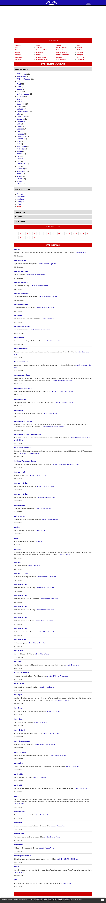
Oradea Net (18, 823)
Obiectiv (17, 249)
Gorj (18, 131)
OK (102, 900)
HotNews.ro (39, 52)
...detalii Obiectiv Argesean (47, 264)
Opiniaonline (18, 763)
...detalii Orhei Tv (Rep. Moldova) (66, 859)
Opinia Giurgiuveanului (22, 741)
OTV (15, 880)
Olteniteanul (18, 662)
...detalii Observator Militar (64, 402)
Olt (18, 156)
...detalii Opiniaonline (72, 766)
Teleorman (21, 171)
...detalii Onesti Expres (46, 687)
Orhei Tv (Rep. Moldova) (22, 856)
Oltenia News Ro (20, 640)
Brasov (19, 101)
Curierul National (61, 47)
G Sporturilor (60, 50)
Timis (19, 174)
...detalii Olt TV (39, 541)
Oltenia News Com (20, 584)
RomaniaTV (60, 57)
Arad (19, 84)
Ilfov (18, 144)
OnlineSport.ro (19, 695)
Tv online (18, 59)
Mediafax (18, 54)
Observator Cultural (21, 349)
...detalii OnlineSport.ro (61, 700)
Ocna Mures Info (20, 472)
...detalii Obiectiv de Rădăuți (38, 286)
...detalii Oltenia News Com (45, 588)
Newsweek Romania (62, 54)
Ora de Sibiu (18, 774)
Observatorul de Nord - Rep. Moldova (27, 434)
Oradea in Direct (19, 811)
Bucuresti (20, 104)
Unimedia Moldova (41, 59)
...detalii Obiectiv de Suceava (47, 297)
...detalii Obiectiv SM (48, 319)
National (38, 54)
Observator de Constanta (23, 388)
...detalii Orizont (19, 872)
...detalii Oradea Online (52, 837)
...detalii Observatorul (49, 413)
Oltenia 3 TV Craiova (21, 573)
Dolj (18, 124)
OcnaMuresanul (19, 505)
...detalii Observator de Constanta (62, 391)
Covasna (20, 119)
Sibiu (19, 166)
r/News (19, 204)
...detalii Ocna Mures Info (37, 475)
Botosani (20, 96)
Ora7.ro (16, 796)
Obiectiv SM (18, 315)
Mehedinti (21, 149)
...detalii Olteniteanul (72, 665)
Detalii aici (79, 899)
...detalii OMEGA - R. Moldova (57, 676)
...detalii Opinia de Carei (50, 733)
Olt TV (16, 538)
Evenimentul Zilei (41, 50)
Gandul (17, 52)
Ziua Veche (80, 59)
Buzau (19, 106)
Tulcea (19, 176)
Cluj (18, 114)
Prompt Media (22, 202)
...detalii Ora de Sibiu (39, 777)
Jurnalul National (61, 52)
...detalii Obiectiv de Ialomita (35, 275)
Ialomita (20, 139)
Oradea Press (18, 845)
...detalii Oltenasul (64, 555)
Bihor (19, 91)
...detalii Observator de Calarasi (62, 380)
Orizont (16, 867)
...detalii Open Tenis (52, 711)
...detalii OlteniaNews (41, 654)
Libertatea (80, 52)
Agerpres (20, 194)
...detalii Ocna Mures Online (45, 486)
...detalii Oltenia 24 (33, 566)
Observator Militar (20, 399)
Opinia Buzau (18, 719)
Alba (18, 81)
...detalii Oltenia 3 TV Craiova (46, 577)
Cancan (38, 45)
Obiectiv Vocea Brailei (22, 326)
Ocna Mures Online (21, 483)
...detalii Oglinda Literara (49, 519)
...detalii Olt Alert (40, 530)
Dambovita (21, 121)
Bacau (19, 89)
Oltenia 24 (17, 562)
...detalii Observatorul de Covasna (52, 427)
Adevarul (18, 45)
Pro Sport (80, 54)
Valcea (19, 179)
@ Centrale (21, 74)
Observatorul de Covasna (23, 421)
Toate (19, 207)
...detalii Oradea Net (57, 826)
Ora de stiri (18, 785)
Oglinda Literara (19, 516)
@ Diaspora (21, 76)
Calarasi (20, 109)
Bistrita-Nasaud (23, 94)
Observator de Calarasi (22, 375)
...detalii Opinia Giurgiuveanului (44, 744)
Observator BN (19, 337)
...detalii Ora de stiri (80, 788)
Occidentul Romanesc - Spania (25, 461)
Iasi (18, 141)
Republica (18, 57)
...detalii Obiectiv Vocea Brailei (39, 330)
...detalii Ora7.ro (19, 804)
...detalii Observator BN (52, 341)
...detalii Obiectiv (80, 253)
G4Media (79, 50)
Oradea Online (19, 834)
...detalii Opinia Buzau (40, 722)
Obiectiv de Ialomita (21, 271)
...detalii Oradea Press (46, 848)
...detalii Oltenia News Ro (36, 643)
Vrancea (20, 184)
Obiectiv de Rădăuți (21, 282)
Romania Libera (41, 57)
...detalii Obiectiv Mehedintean (46, 308)
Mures (19, 151)
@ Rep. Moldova (23, 79)
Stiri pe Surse (81, 57)
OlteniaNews (18, 651)
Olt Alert (17, 527)
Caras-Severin (22, 111)
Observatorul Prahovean (22, 448)
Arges (19, 86)
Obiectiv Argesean (20, 260)
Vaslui (19, 181)
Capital (58, 45)
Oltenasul (17, 549)
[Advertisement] (53, 22)
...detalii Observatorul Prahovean (30, 453)
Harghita (20, 134)
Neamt (19, 154)
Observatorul (18, 410)
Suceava (20, 169)
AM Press (21, 197)
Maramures (21, 146)
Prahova (20, 159)
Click (16, 47)
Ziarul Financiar (61, 59)
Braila (19, 99)
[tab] (53, 69)
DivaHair (79, 47)
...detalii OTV (66, 883)
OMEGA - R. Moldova (21, 673)
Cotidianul (39, 47)
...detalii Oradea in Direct (42, 815)
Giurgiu (20, 129)
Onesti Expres (19, 684)
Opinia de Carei (19, 730)
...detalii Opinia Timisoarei (57, 755)
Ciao (78, 45)
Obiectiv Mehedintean (21, 304)
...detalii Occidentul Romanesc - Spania (65, 464)
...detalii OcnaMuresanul (43, 508)
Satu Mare (21, 164)
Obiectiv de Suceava (21, 293)
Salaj (19, 161)
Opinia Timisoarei (20, 752)
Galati (19, 126)
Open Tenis (18, 708)
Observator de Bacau (21, 362)
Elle (16, 50)
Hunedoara (21, 136)
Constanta (21, 116)
